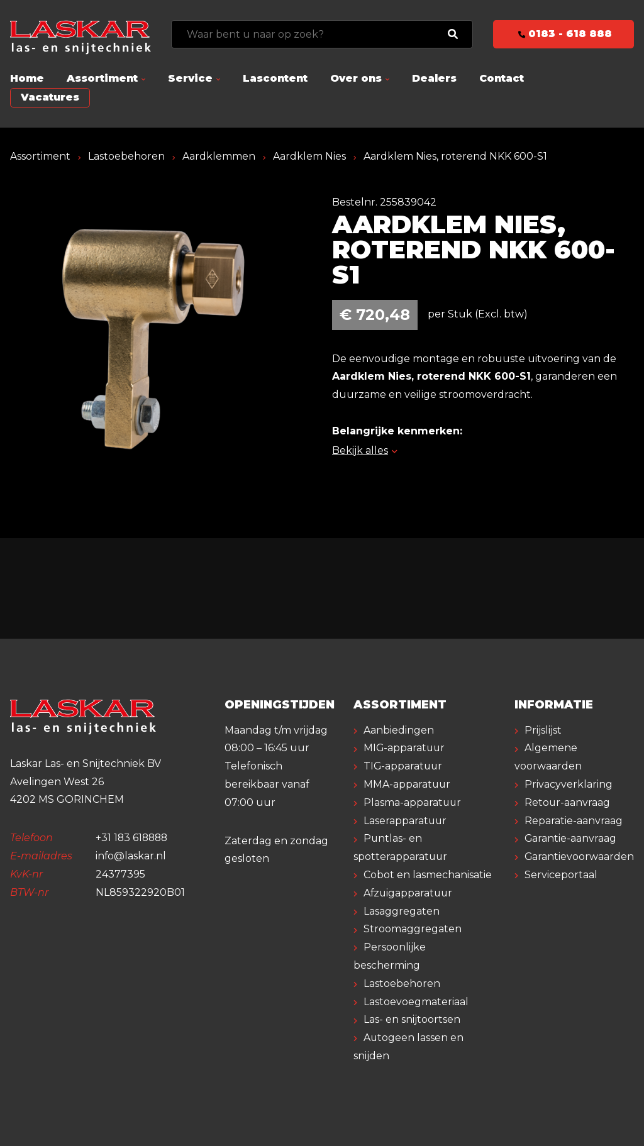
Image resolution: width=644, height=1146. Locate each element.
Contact (501, 78)
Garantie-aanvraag (571, 838)
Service (190, 78)
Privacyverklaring (569, 784)
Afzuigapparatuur (409, 893)
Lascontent (275, 78)
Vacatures (50, 97)
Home (27, 78)
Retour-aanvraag (568, 802)
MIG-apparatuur (405, 748)
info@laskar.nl (131, 856)
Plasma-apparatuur (413, 802)
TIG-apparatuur (404, 766)
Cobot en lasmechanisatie (428, 875)
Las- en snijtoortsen (412, 1019)
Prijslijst (543, 730)
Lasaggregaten (402, 911)
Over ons (356, 78)
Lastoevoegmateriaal (416, 1002)
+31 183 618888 (133, 838)
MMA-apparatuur (408, 784)
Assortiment (102, 78)
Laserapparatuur (406, 821)
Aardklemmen (218, 156)
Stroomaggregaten (413, 929)
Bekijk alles (364, 450)
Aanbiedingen (399, 730)
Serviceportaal (561, 875)
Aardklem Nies (309, 156)
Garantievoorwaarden (580, 856)
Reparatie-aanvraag (574, 821)
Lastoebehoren (126, 156)
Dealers (434, 78)
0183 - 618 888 (564, 34)
